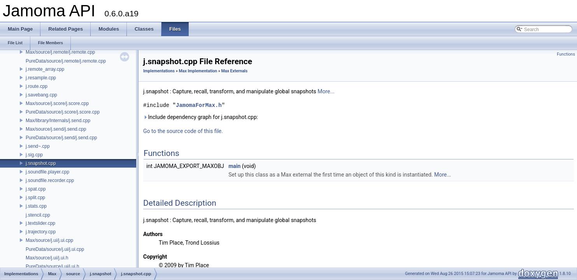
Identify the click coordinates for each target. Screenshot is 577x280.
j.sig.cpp (34, 155)
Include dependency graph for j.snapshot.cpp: (200, 117)
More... (325, 91)
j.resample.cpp (41, 77)
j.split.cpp (35, 197)
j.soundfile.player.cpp (47, 172)
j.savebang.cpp (41, 95)
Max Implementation (198, 71)
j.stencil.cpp (38, 215)
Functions (566, 54)
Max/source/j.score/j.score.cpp (57, 103)
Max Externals (234, 71)
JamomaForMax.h (199, 105)
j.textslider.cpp (40, 223)
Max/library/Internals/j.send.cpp (58, 120)
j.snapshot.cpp (41, 163)
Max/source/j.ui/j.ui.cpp (49, 240)
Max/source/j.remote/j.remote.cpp (60, 52)
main (234, 166)
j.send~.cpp (38, 146)
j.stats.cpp (36, 206)
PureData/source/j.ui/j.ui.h (52, 266)
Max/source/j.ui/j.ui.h (47, 258)
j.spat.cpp (36, 189)
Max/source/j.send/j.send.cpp (56, 129)
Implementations (159, 71)
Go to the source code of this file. (183, 131)
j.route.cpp (36, 86)
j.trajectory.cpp (41, 231)
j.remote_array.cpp (45, 69)
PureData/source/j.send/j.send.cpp (61, 137)
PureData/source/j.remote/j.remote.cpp (66, 61)
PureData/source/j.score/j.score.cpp (63, 112)
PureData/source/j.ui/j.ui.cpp (55, 249)
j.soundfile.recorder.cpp (50, 180)
